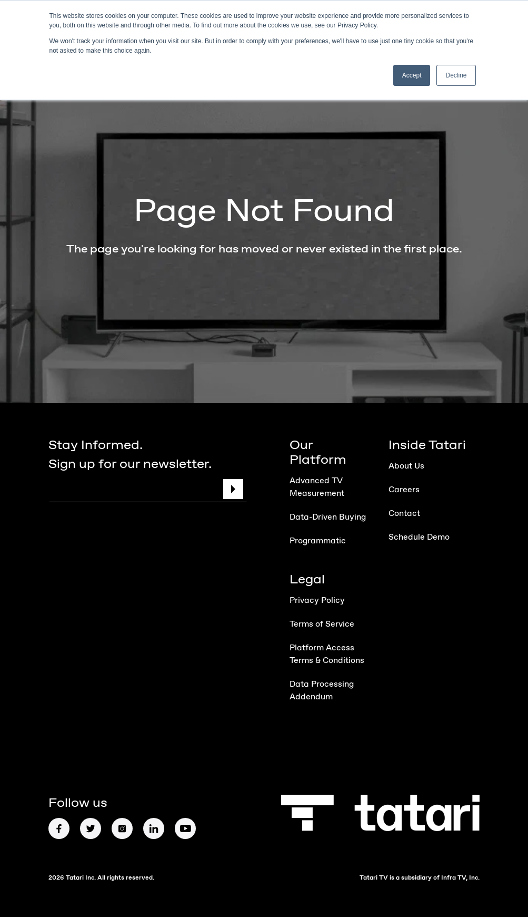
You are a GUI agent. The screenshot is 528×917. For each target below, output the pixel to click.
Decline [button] (455, 75)
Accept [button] (412, 75)
